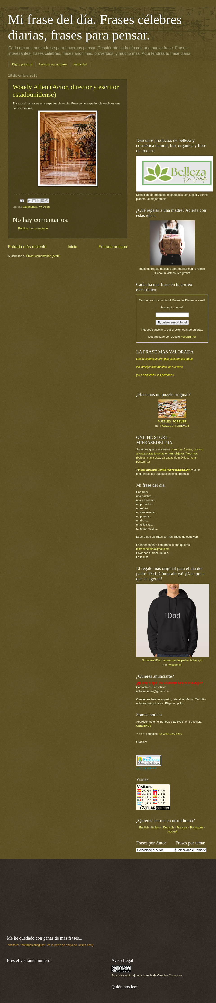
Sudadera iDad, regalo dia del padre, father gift (172, 660)
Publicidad (80, 64)
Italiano (156, 827)
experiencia (30, 206)
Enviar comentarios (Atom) (43, 256)
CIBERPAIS (143, 725)
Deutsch (168, 827)
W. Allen (44, 206)
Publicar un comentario (33, 228)
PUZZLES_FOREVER (172, 421)
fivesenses (175, 664)
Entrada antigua (113, 246)
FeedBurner (188, 336)
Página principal (22, 64)
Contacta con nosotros (53, 64)
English (144, 827)
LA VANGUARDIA (170, 734)
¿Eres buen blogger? (146, 768)
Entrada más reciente (27, 246)
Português (196, 827)
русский (172, 831)
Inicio (72, 246)
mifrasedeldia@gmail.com (152, 549)
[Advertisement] (108, 897)
